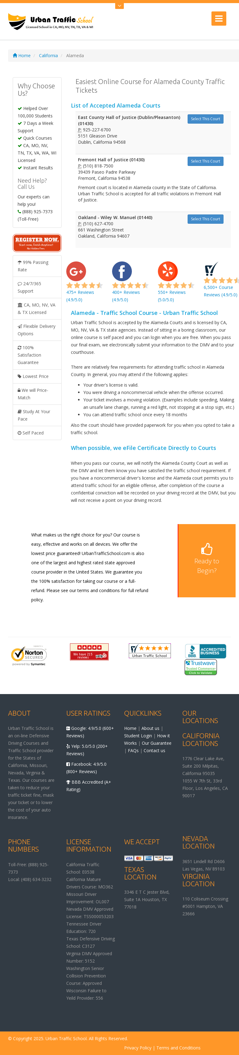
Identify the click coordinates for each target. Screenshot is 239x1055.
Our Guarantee (157, 743)
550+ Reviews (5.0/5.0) (176, 285)
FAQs (133, 750)
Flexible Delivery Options (36, 330)
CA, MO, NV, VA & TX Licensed (36, 308)
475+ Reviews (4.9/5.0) (84, 285)
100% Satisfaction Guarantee (29, 355)
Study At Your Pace (34, 415)
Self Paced (31, 433)
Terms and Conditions (178, 1048)
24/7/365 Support (29, 287)
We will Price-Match (33, 393)
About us (150, 728)
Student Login (138, 736)
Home (22, 55)
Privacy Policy (137, 1048)
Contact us (154, 750)
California (48, 55)
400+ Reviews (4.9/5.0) (130, 285)
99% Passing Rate (33, 266)
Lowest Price (33, 376)
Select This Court (205, 118)
